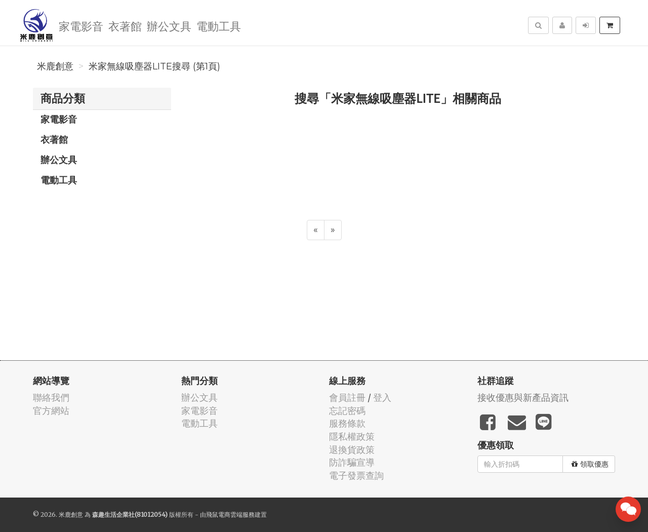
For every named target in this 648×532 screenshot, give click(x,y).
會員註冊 (347, 397)
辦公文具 (169, 25)
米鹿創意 (55, 66)
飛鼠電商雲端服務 (230, 514)
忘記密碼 (347, 410)
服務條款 (347, 423)
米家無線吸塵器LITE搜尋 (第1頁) (154, 66)
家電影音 (81, 25)
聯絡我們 (51, 397)
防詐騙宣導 (352, 462)
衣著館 (125, 25)
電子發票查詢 (356, 475)
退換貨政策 (352, 449)
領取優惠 (590, 464)
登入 (382, 397)
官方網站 (51, 410)
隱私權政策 (352, 436)
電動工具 (218, 25)
